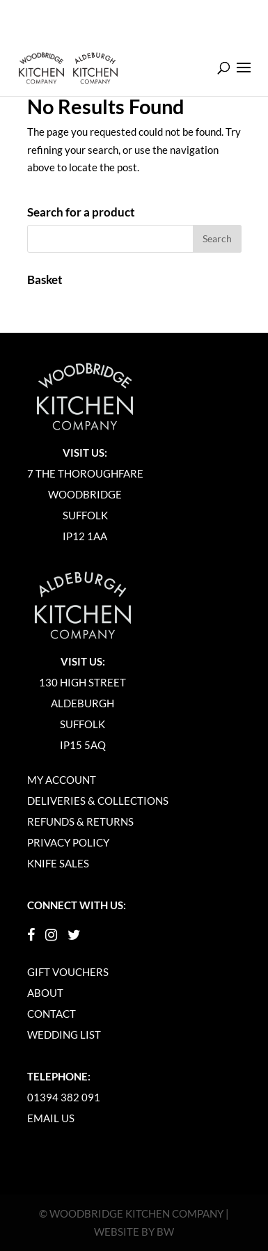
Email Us (50, 1118)
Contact (51, 1013)
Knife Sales (58, 863)
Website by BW (134, 1231)
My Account (61, 779)
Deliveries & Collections (97, 800)
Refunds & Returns (80, 821)
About (45, 992)
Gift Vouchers (68, 972)
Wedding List (64, 1034)
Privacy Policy (68, 842)
